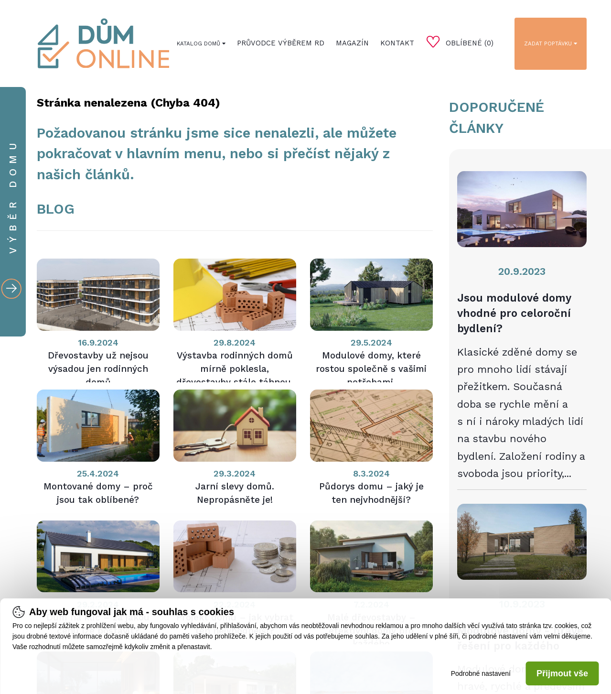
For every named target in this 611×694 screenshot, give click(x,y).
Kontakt (397, 43)
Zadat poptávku (550, 43)
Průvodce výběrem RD (280, 43)
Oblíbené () (460, 41)
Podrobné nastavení (481, 673)
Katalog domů (201, 43)
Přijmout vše (562, 673)
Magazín (352, 43)
